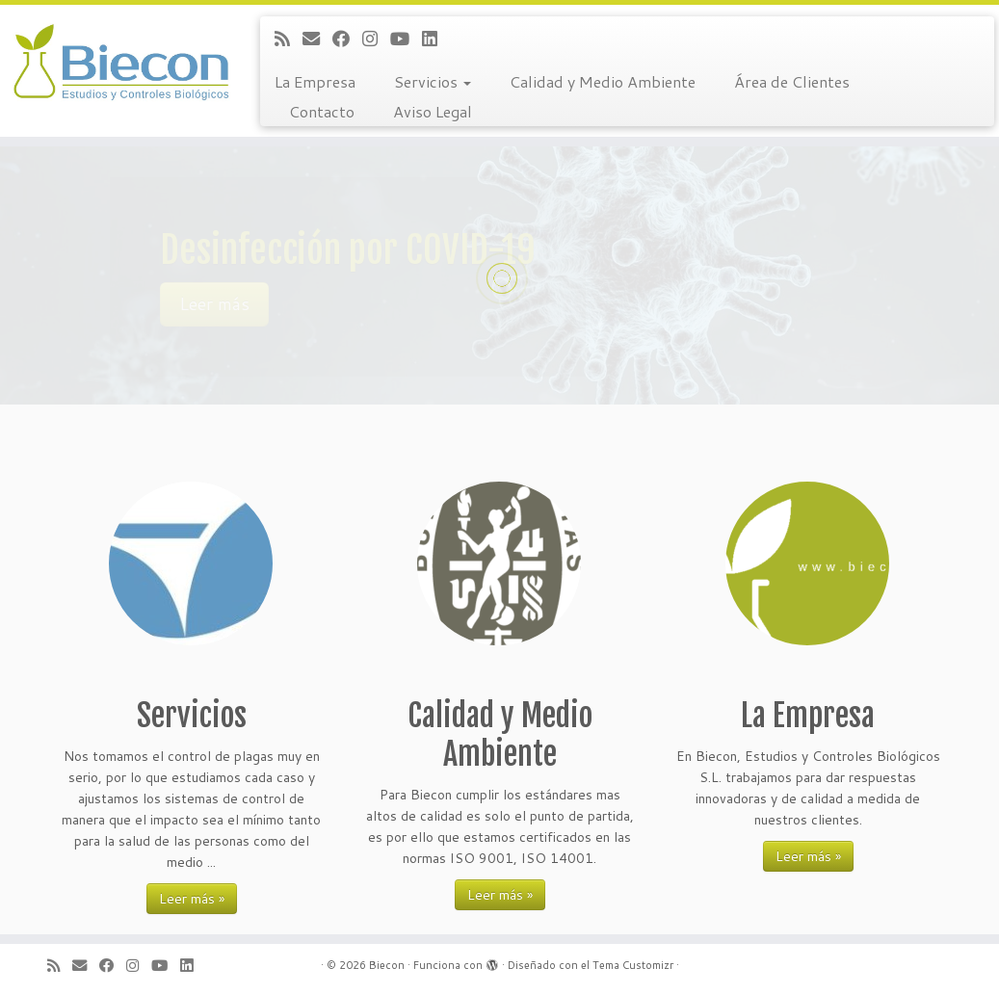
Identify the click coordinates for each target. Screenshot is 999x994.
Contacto (322, 111)
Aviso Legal (432, 111)
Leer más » (191, 898)
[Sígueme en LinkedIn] (436, 38)
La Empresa (315, 81)
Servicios (432, 81)
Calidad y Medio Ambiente (603, 81)
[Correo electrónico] (317, 38)
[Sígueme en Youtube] (406, 38)
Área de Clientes (792, 81)
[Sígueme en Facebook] (347, 38)
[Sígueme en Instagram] (376, 38)
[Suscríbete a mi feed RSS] (288, 38)
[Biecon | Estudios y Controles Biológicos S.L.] (117, 62)
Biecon (387, 965)
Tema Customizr (632, 965)
